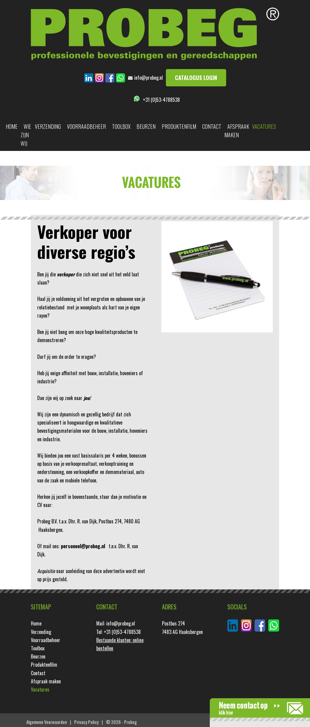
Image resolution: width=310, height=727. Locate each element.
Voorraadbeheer (86, 126)
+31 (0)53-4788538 (161, 99)
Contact (211, 126)
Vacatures (264, 126)
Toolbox (121, 126)
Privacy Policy (86, 722)
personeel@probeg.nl (83, 546)
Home (12, 126)
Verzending (48, 126)
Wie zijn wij (26, 134)
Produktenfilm (179, 126)
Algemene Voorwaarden (46, 722)
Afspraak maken (236, 130)
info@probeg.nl (148, 77)
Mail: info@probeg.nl (115, 623)
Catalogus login (196, 78)
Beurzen (146, 126)
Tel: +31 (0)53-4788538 (118, 631)
